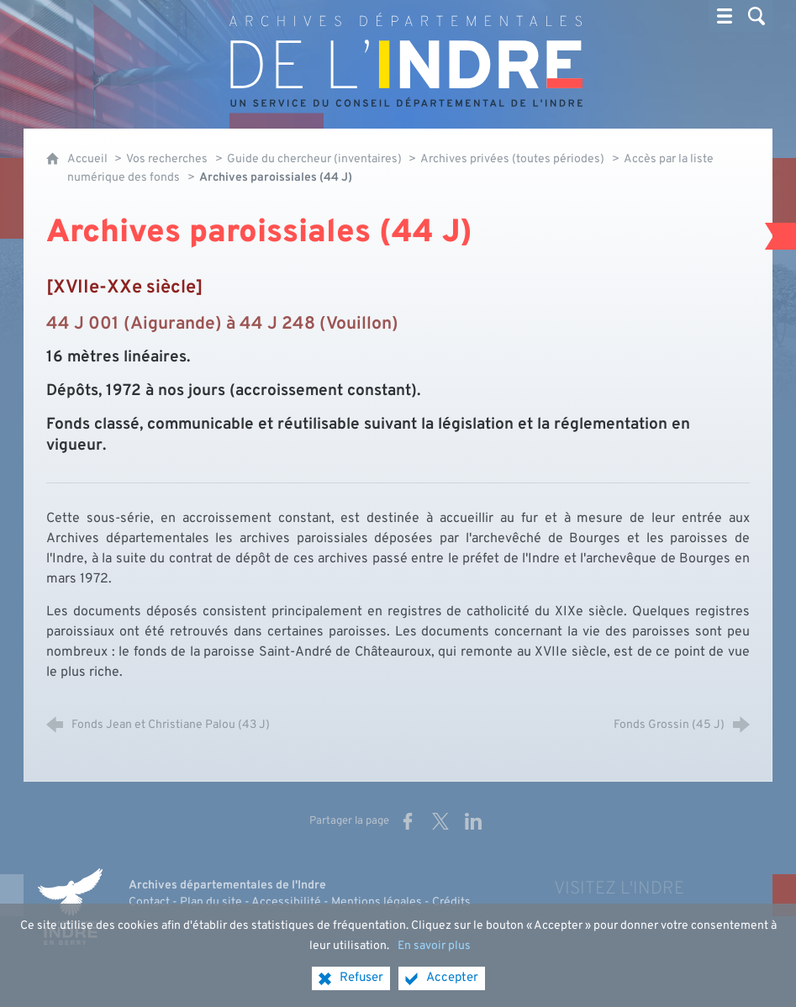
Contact (149, 902)
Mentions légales (376, 902)
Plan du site (211, 902)
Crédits (451, 902)
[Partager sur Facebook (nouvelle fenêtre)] (407, 821)
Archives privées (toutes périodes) (512, 159)
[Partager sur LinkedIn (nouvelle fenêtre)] (473, 821)
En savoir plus (434, 958)
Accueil (88, 159)
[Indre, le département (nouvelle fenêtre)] (70, 907)
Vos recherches (167, 159)
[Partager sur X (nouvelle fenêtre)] (440, 821)
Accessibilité (286, 902)
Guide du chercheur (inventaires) (315, 159)
